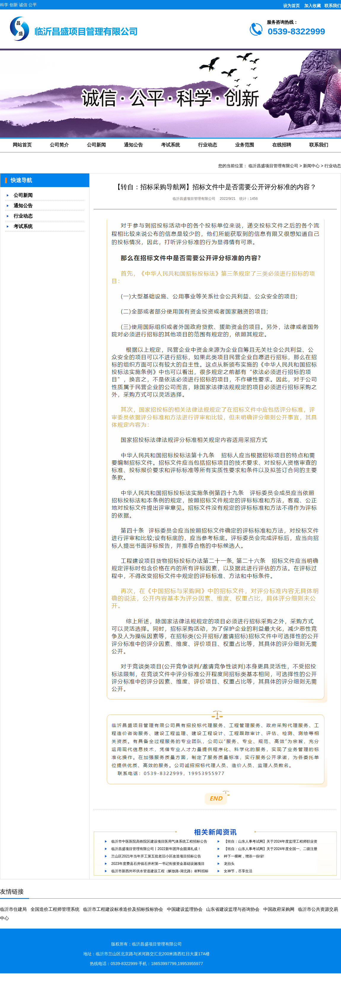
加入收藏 (312, 5)
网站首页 (22, 144)
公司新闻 (96, 144)
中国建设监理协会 (185, 909)
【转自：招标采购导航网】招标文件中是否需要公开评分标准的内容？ (215, 187)
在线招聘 (281, 144)
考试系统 (170, 144)
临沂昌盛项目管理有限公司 (273, 165)
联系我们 (332, 5)
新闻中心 (311, 165)
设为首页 (291, 5)
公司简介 (59, 144)
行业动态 (207, 144)
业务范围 (244, 144)
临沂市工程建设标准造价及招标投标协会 (123, 909)
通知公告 (133, 144)
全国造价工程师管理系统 (55, 909)
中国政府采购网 (278, 909)
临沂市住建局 (13, 909)
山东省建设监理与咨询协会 (232, 909)
